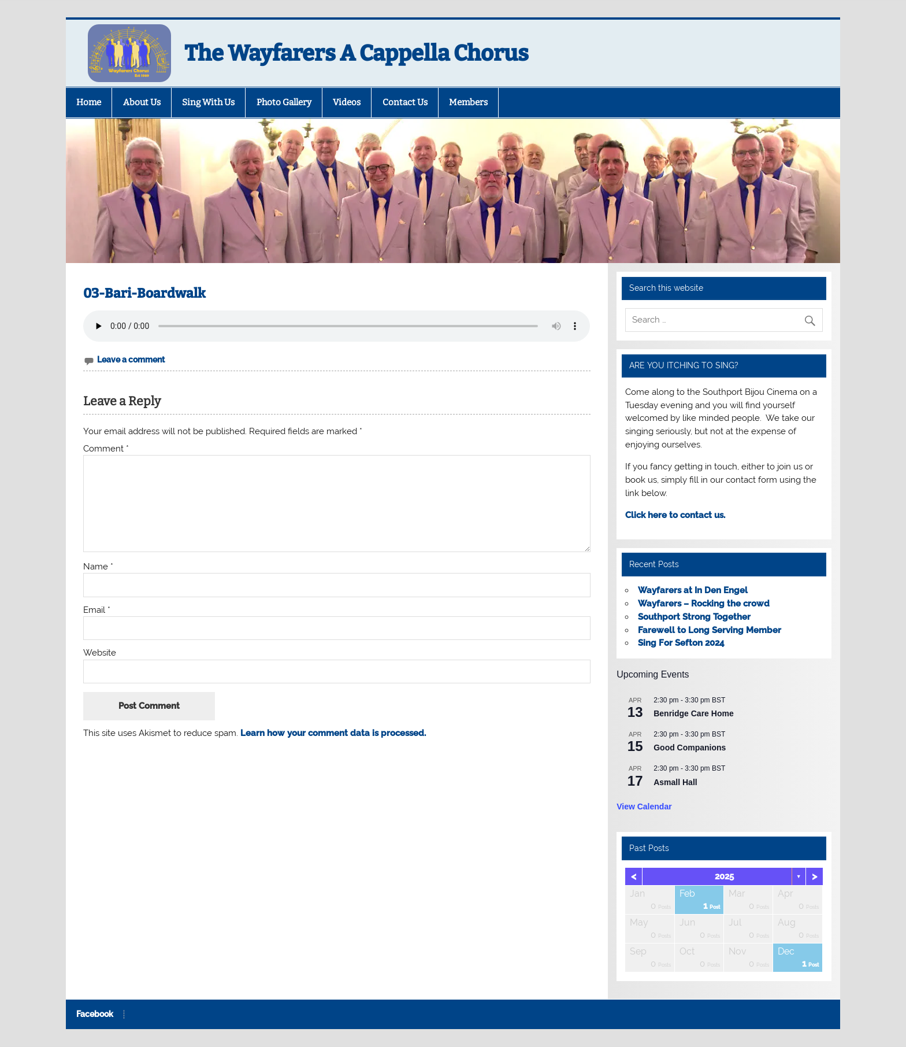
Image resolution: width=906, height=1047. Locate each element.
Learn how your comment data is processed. (333, 733)
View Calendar (644, 806)
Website (99, 653)
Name (98, 567)
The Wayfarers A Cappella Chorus (356, 53)
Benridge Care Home (693, 713)
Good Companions (689, 747)
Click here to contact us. (675, 515)
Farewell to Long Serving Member (709, 630)
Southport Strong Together (694, 617)
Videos (347, 102)
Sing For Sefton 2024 (681, 643)
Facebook (94, 1015)
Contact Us (405, 102)
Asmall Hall (675, 782)
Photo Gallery (284, 102)
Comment (106, 449)
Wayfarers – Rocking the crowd (704, 603)
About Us (142, 102)
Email (96, 610)
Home (88, 102)
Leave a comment (131, 359)
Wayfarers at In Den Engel (693, 590)
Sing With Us (208, 102)
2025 (724, 876)
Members (468, 102)
